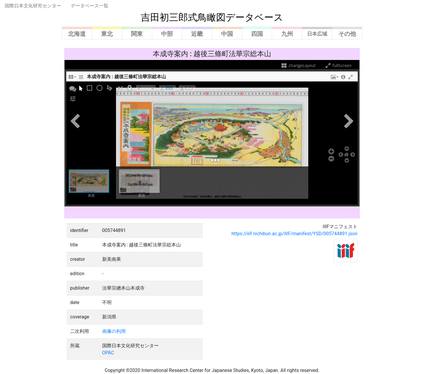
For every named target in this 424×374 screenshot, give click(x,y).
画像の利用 (114, 331)
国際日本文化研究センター (33, 6)
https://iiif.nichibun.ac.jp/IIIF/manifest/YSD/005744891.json (294, 233)
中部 (167, 33)
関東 (137, 33)
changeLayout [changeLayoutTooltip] (298, 65)
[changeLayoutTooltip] (72, 78)
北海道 (77, 33)
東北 (107, 33)
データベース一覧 (89, 6)
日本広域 (317, 34)
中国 (227, 33)
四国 (257, 33)
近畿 (197, 33)
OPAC (108, 352)
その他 (347, 33)
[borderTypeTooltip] (146, 88)
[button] (334, 78)
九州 (287, 33)
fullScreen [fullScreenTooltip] (338, 65)
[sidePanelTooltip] (81, 78)
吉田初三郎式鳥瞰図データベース (212, 17)
